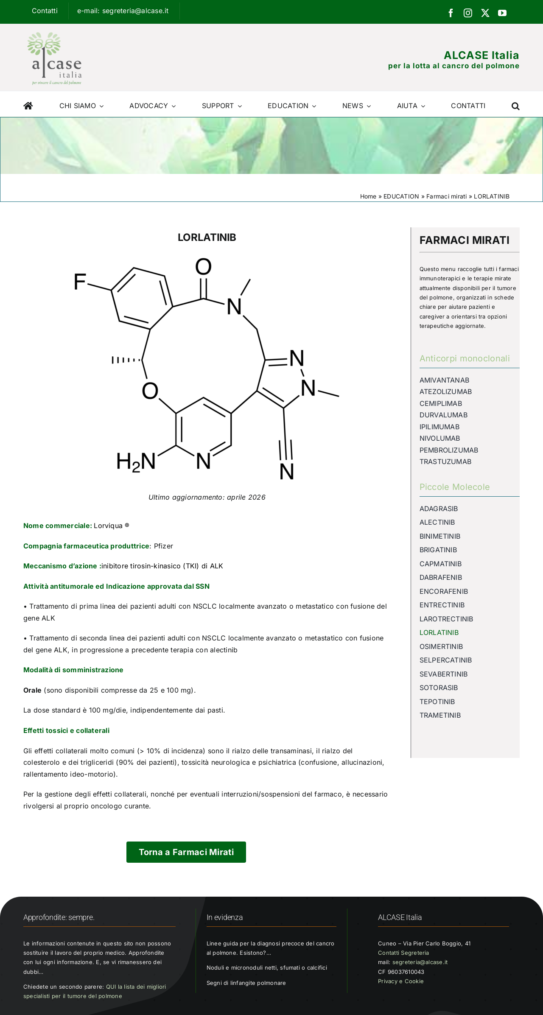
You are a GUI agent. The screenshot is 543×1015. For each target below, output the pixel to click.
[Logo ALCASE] (54, 30)
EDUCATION (401, 196)
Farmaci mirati (446, 196)
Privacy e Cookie (401, 981)
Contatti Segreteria (403, 952)
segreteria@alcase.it (420, 962)
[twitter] (485, 13)
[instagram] (468, 13)
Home (368, 196)
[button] (516, 104)
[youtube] (502, 13)
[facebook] (451, 13)
